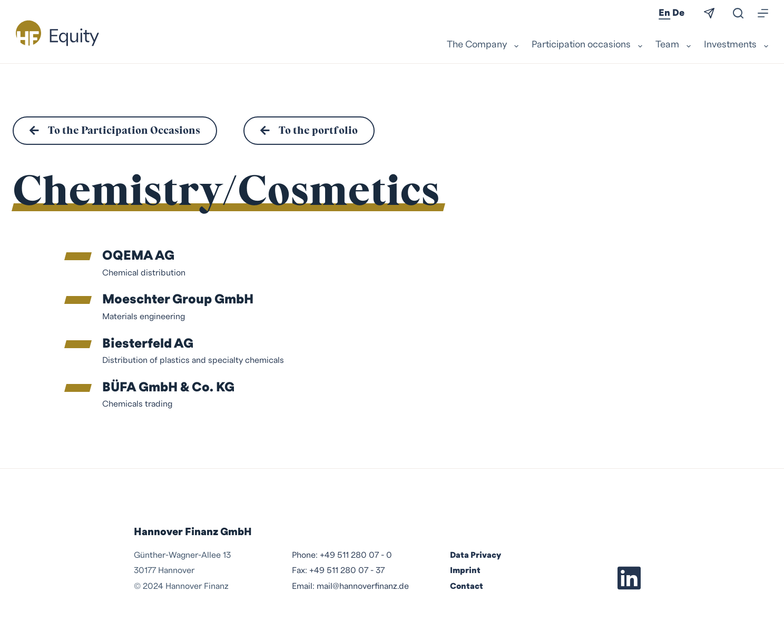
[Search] (738, 13)
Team (674, 45)
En (664, 12)
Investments (736, 45)
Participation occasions (588, 45)
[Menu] (763, 13)
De (678, 12)
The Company (484, 45)
